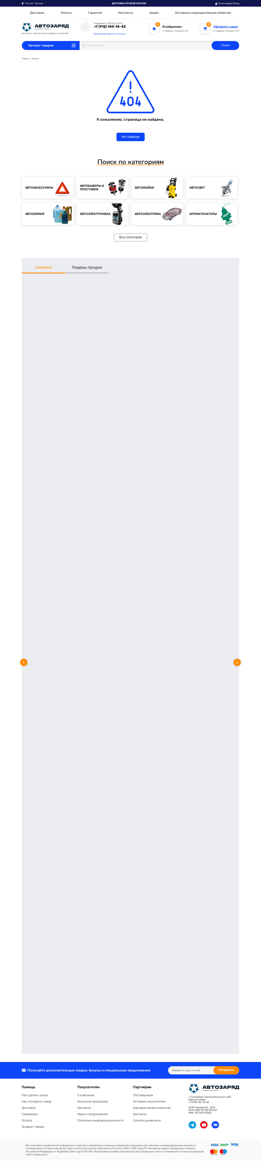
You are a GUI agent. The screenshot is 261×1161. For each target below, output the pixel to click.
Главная (25, 59)
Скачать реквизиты (147, 1120)
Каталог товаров (41, 45)
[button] (32, 3)
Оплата (66, 13)
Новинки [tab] (43, 267)
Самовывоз (30, 1114)
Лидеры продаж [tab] (87, 267)
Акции (153, 13)
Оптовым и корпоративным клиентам (203, 13)
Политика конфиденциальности (100, 1120)
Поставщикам (143, 1095)
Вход (236, 3)
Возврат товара (33, 1127)
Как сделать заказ (35, 1095)
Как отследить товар (36, 1101)
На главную (130, 137)
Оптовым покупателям (149, 1101)
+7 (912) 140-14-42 (110, 27)
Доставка (37, 13)
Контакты (125, 13)
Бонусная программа (92, 1101)
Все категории (130, 237)
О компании (85, 1095)
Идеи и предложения (92, 1114)
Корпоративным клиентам (152, 1108)
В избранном (172, 27)
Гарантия (95, 13)
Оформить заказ (225, 27)
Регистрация (225, 3)
